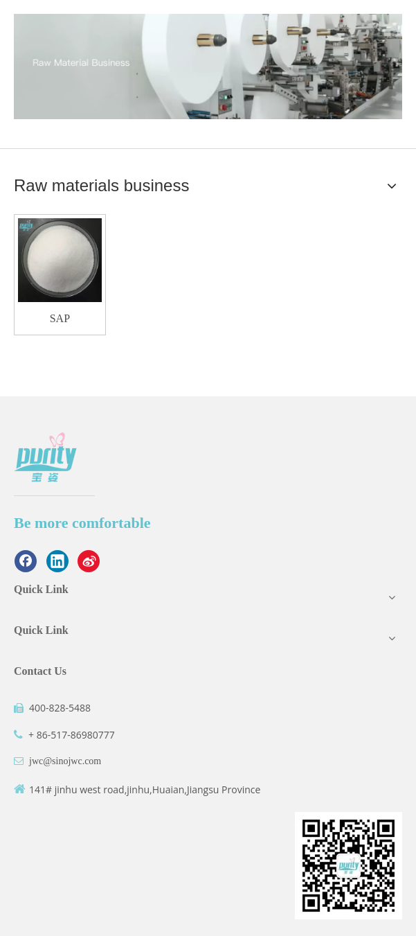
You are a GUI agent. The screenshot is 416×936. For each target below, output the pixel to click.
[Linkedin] (57, 561)
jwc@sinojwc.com (65, 761)
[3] (208, 66)
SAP (60, 318)
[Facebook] (26, 561)
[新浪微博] (89, 561)
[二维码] (348, 865)
